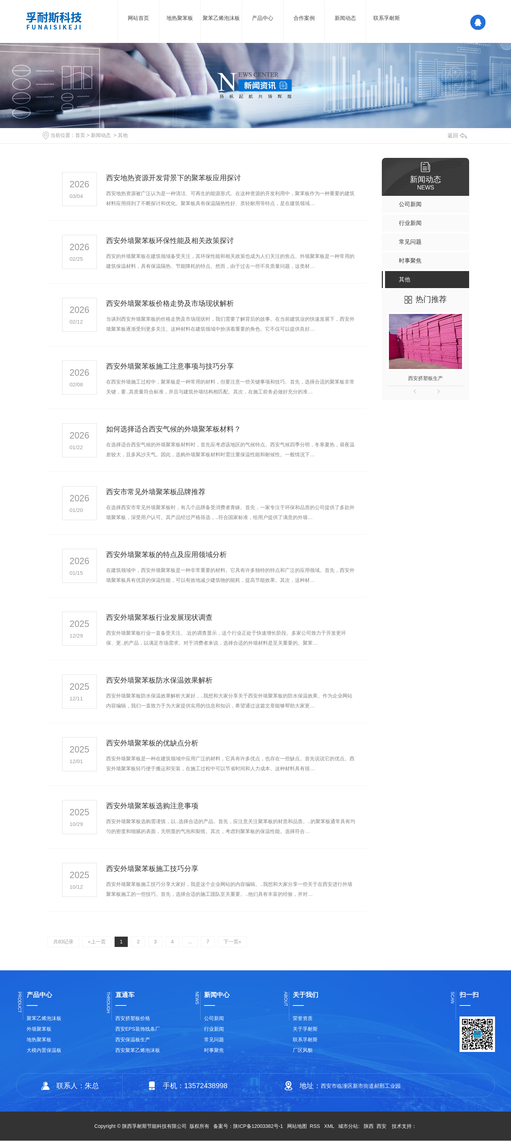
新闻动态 (345, 18)
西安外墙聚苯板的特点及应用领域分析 (166, 554)
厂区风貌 (303, 1050)
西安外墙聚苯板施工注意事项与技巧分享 (170, 366)
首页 (80, 135)
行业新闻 (214, 1029)
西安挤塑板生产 (425, 378)
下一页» (234, 942)
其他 (123, 135)
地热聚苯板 (179, 18)
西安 (381, 1126)
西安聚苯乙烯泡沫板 (137, 1050)
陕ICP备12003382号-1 (258, 1126)
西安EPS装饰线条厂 (137, 1029)
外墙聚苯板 (39, 1029)
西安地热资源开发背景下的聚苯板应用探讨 (173, 178)
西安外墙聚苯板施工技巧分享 (152, 868)
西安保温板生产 (132, 1040)
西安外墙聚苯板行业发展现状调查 (159, 617)
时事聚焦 (214, 1050)
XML (329, 1126)
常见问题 (214, 1040)
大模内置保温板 (44, 1050)
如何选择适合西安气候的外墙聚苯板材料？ (173, 429)
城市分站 (348, 1126)
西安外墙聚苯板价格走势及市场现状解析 (170, 303)
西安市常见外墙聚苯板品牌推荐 (155, 492)
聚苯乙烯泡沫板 (221, 18)
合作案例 (304, 18)
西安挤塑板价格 (132, 1018)
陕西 (369, 1126)
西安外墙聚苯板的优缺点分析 (152, 743)
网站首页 (138, 18)
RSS (316, 1126)
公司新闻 (214, 1018)
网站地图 (297, 1126)
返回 (457, 135)
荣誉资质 (303, 1018)
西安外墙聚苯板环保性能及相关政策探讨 (170, 240)
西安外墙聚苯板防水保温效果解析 (159, 680)
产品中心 (262, 18)
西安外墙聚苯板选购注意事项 (152, 806)
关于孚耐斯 (305, 1029)
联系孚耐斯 (386, 18)
